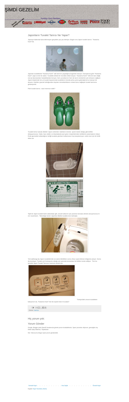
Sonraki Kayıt (32, 385)
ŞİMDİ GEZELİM (22, 9)
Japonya (36, 310)
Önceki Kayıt (97, 385)
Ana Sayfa (65, 385)
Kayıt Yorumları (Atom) (40, 389)
